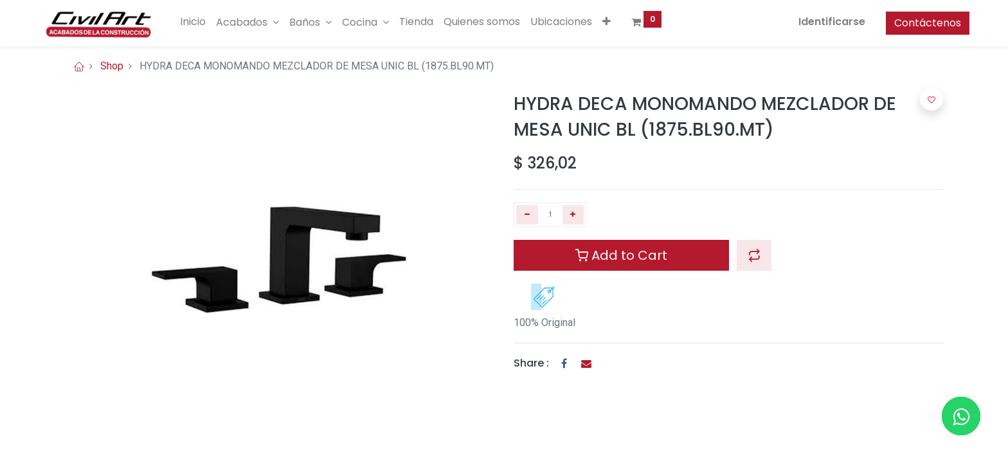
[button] (632, 22)
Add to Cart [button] (621, 255)
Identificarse (806, 21)
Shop (111, 66)
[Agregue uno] (573, 214)
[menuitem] (219, 22)
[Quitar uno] (527, 214)
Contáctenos (902, 22)
